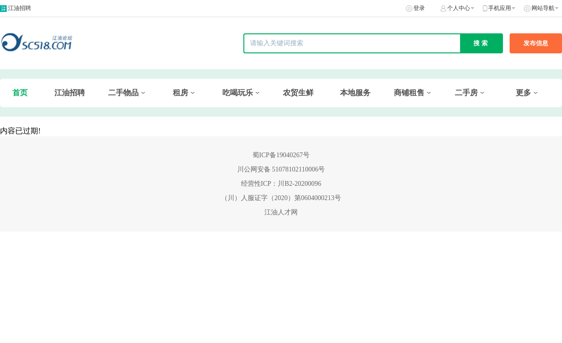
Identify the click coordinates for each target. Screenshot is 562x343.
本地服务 (355, 93)
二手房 (466, 93)
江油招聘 (19, 8)
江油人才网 (281, 212)
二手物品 (123, 93)
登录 (419, 8)
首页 (20, 93)
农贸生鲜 (298, 93)
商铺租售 (409, 93)
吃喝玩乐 (237, 93)
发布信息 (535, 43)
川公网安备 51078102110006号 (281, 169)
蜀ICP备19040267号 (281, 155)
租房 (180, 93)
